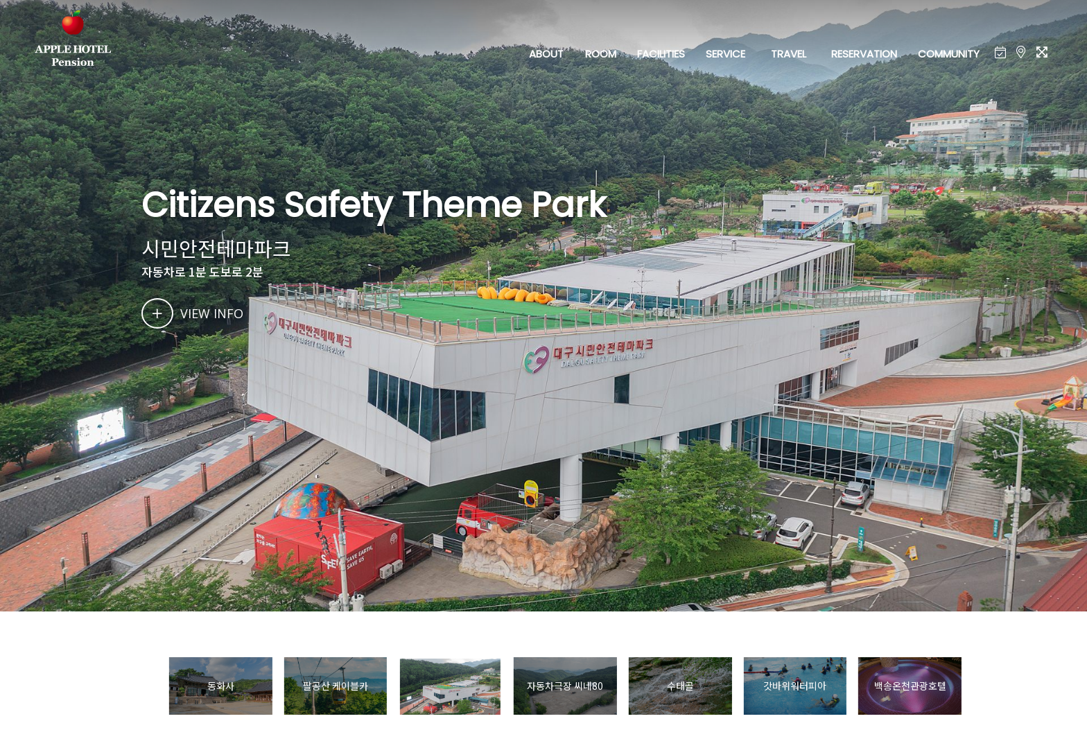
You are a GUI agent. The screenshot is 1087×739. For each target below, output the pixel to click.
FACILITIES (661, 53)
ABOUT (546, 53)
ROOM (600, 53)
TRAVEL (788, 53)
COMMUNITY (949, 53)
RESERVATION (864, 53)
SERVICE (725, 53)
